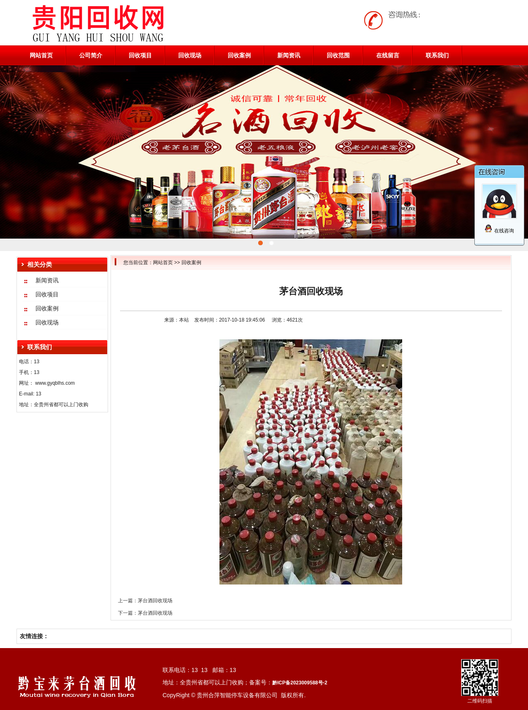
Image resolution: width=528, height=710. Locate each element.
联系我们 (437, 55)
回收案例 (239, 55)
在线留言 (387, 55)
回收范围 (338, 55)
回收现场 (189, 55)
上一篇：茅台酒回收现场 (145, 601)
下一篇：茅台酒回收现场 (145, 613)
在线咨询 (499, 231)
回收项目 (140, 55)
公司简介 (90, 55)
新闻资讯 (288, 55)
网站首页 (41, 55)
